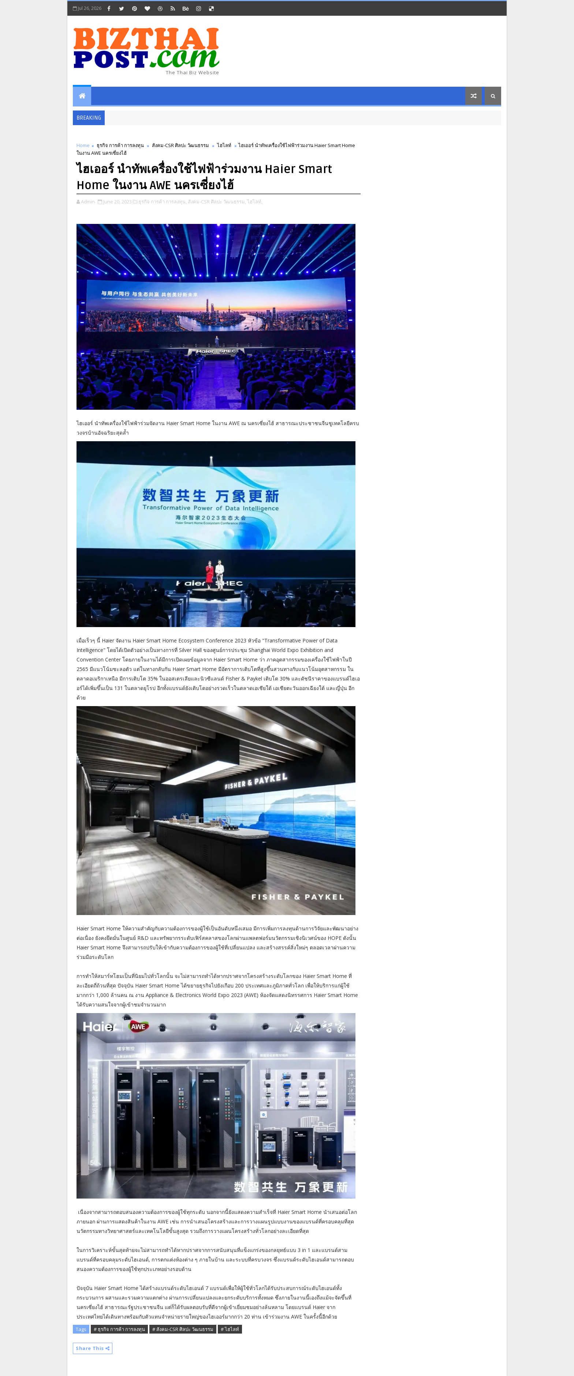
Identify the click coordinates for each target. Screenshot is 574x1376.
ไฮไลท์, (254, 201)
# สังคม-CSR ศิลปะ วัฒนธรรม (182, 1329)
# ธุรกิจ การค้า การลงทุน (119, 1329)
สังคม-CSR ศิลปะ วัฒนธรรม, (217, 201)
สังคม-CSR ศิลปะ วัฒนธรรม (180, 145)
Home (83, 145)
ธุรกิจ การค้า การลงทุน (120, 145)
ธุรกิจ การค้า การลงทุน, (162, 201)
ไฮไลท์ (224, 145)
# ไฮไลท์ (230, 1329)
